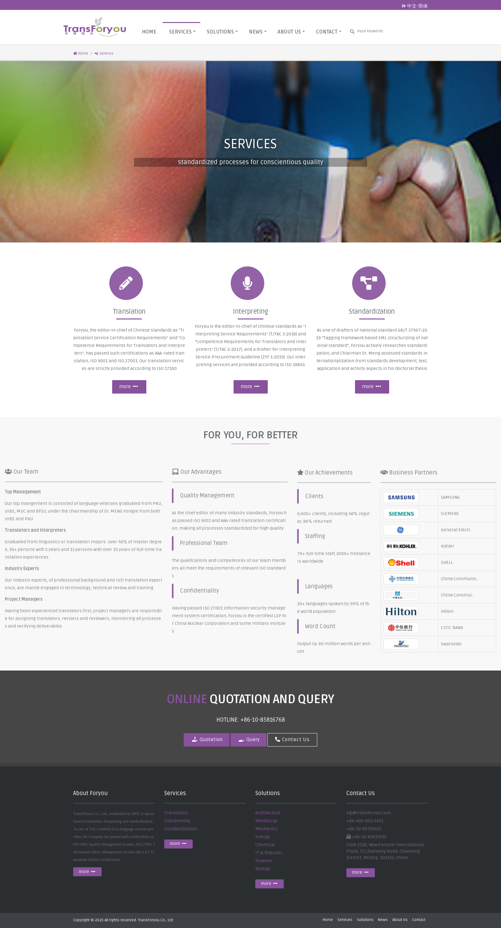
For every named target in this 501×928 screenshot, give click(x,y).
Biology (263, 868)
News (257, 31)
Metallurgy (266, 821)
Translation (176, 813)
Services (182, 31)
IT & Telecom (268, 852)
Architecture (268, 813)
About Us (291, 31)
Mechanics (266, 829)
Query (248, 740)
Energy (262, 837)
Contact (328, 31)
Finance (263, 860)
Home (149, 32)
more (129, 387)
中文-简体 (415, 6)
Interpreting (177, 821)
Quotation (206, 740)
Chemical (265, 844)
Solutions (222, 31)
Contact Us (292, 740)
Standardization (180, 829)
